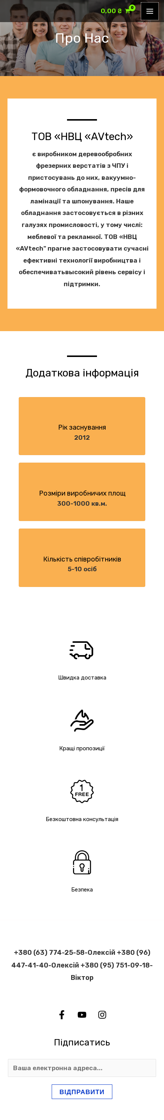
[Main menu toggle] (149, 11)
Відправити (82, 1092)
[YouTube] (82, 1014)
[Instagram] (102, 1014)
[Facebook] (61, 1014)
